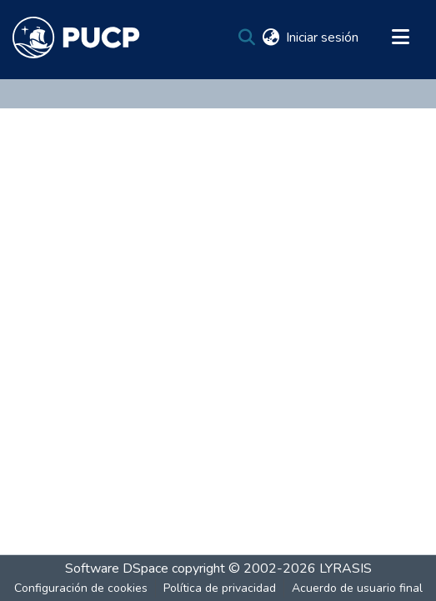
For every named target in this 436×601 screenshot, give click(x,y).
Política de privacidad (219, 588)
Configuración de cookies (81, 588)
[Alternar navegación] (400, 37)
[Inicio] (76, 37)
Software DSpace (116, 568)
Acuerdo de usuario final (357, 588)
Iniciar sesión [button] (323, 37)
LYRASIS (345, 568)
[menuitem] (270, 38)
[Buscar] (246, 38)
